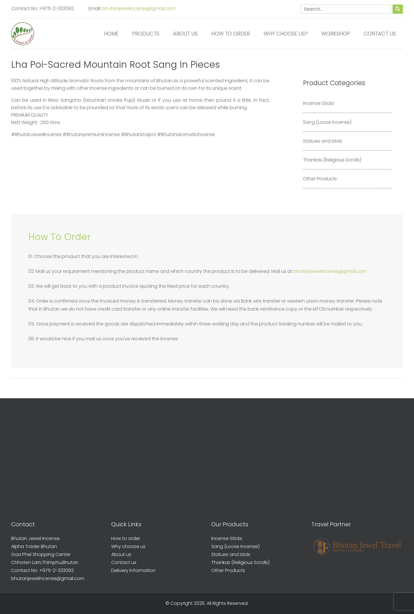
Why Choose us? (286, 33)
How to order (230, 33)
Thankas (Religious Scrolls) (332, 160)
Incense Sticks (318, 103)
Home (111, 33)
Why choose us (128, 546)
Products (145, 33)
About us (185, 33)
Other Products (320, 178)
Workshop (335, 33)
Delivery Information (133, 570)
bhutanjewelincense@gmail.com (138, 8)
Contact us (380, 33)
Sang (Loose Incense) (327, 122)
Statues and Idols (322, 141)
